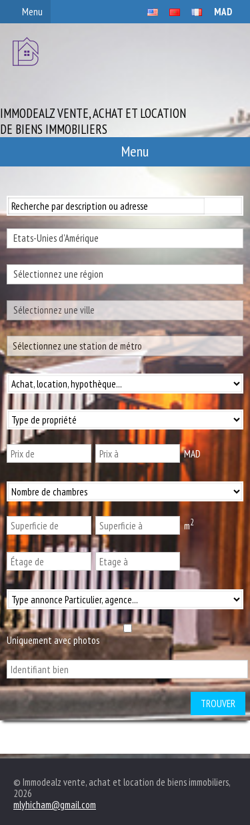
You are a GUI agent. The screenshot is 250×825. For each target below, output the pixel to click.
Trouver (218, 703)
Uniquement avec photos (53, 640)
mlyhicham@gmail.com (54, 804)
